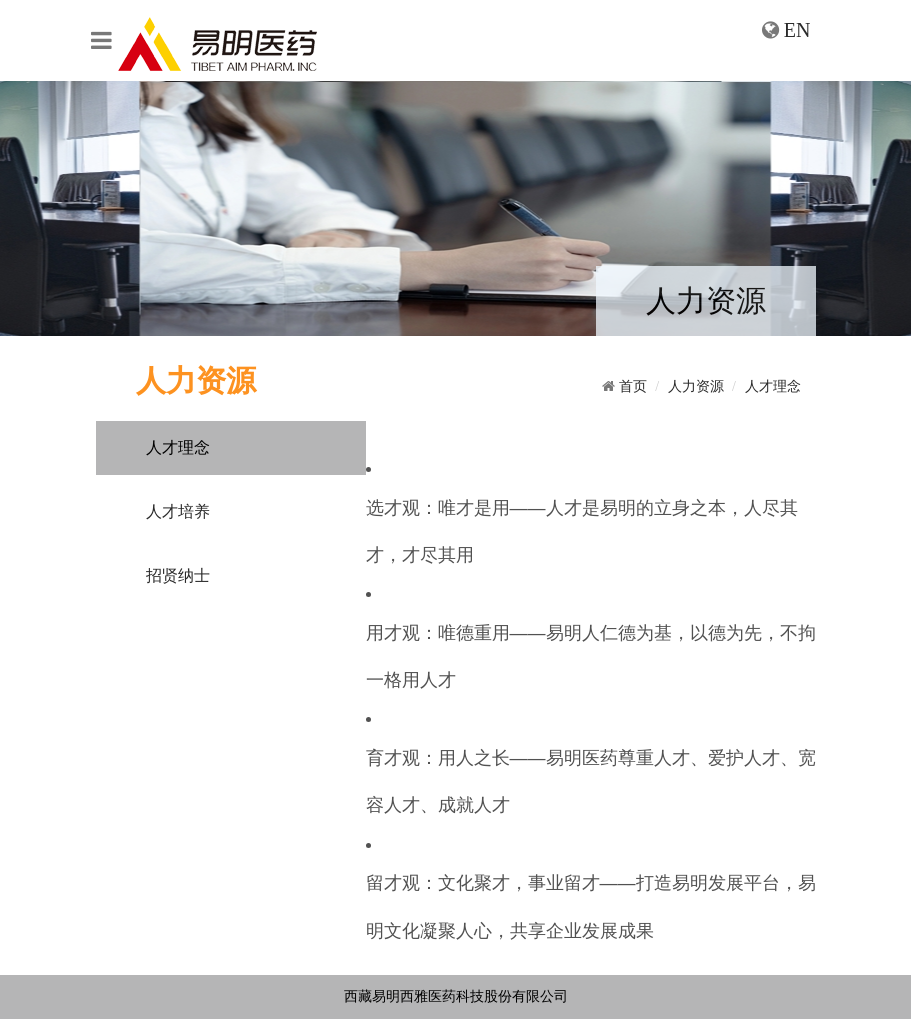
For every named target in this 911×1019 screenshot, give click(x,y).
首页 (633, 386)
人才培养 (178, 511)
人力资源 (696, 386)
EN (797, 30)
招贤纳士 (178, 575)
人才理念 (178, 447)
